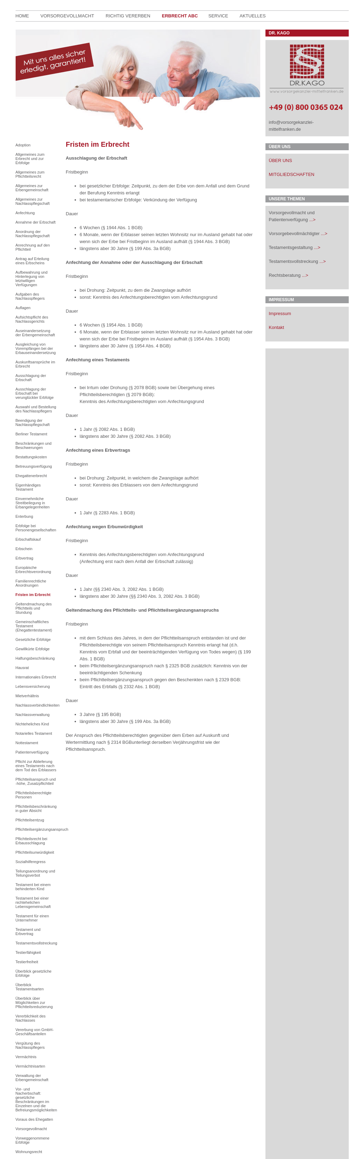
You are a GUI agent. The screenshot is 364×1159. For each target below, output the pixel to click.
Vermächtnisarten (30, 1066)
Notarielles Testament (34, 733)
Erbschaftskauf (28, 539)
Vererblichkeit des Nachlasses (31, 1018)
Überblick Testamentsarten (30, 987)
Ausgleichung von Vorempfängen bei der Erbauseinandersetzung (36, 348)
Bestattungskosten (31, 457)
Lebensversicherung (33, 686)
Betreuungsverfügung (34, 466)
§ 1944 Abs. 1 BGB (122, 227)
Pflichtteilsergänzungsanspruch (36, 829)
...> (312, 219)
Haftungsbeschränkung (35, 658)
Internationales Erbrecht (36, 677)
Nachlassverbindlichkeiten (36, 705)
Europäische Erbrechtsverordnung (33, 569)
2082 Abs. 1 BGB (145, 589)
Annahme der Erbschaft (36, 222)
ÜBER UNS (280, 160)
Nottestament (27, 743)
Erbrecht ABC (180, 15)
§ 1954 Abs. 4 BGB (150, 345)
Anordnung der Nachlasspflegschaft (33, 234)
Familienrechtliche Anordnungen (31, 583)
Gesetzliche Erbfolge (33, 639)
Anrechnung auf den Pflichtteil (33, 247)
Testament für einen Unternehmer (32, 918)
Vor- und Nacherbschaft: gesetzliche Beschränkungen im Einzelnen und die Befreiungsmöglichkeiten (36, 1099)
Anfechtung (25, 213)
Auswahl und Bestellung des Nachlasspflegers (36, 409)
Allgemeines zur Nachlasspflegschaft (33, 201)
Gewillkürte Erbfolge (33, 649)
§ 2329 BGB (227, 679)
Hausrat (22, 668)
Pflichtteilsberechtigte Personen (34, 795)
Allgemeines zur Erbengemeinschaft (32, 188)
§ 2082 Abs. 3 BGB (150, 436)
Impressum (280, 313)
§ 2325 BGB (178, 665)
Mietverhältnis (27, 696)
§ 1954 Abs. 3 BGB (209, 338)
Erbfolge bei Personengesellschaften (36, 528)
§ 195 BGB (109, 714)
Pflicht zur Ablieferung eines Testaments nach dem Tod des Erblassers (36, 765)
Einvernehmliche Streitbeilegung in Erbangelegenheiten (33, 503)
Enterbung (24, 516)
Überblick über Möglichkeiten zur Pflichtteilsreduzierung (34, 1002)
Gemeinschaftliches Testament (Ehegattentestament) (34, 626)
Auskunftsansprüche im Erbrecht (35, 364)
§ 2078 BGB (142, 387)
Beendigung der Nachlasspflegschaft (33, 422)
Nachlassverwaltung (33, 715)
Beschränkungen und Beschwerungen (34, 445)
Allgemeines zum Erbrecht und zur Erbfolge (30, 158)
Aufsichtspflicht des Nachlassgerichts (32, 319)
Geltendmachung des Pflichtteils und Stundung (34, 608)
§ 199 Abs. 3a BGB (150, 248)
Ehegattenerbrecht (31, 476)
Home (22, 15)
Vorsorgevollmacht (67, 15)
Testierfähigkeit (28, 952)
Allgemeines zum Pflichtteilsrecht (30, 174)
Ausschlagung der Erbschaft (31, 377)
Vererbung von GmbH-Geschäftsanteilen (35, 1032)
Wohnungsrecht (29, 1152)
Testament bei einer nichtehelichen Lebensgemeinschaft (33, 902)
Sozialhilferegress (31, 862)
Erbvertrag (24, 558)
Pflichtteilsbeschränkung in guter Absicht (36, 808)
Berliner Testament (32, 434)
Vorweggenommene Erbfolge (33, 1140)
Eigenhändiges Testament (28, 487)
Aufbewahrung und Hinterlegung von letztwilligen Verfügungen (32, 278)
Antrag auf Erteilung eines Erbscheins (32, 261)
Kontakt (276, 327)
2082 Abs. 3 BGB (180, 596)
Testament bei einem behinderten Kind (33, 887)
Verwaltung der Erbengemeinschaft (32, 1077)
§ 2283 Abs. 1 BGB (114, 512)
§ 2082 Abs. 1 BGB (114, 429)
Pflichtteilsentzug (30, 820)
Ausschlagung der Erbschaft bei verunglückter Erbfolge (35, 393)
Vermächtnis (26, 1057)
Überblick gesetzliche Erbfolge (34, 973)
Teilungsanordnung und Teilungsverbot (35, 873)
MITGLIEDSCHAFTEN (291, 174)
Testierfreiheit (27, 962)
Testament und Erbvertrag (28, 931)
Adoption (23, 145)
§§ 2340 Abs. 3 (110, 589)
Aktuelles (253, 15)
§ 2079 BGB (140, 394)
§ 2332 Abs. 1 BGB (139, 686)
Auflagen (23, 308)
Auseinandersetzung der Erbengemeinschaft (35, 333)
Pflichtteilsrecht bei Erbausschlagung (32, 841)
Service (218, 15)
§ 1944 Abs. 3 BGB (209, 241)
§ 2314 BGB (119, 742)
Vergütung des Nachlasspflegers (30, 1045)
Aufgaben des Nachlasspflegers (30, 296)
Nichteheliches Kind (32, 724)
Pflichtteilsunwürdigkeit (35, 852)
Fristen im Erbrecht (33, 595)
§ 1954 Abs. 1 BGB (122, 325)
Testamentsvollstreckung (36, 943)
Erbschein (24, 549)
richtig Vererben (128, 15)
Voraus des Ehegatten (34, 1119)
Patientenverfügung (32, 752)
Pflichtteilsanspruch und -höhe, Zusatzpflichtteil (36, 781)
